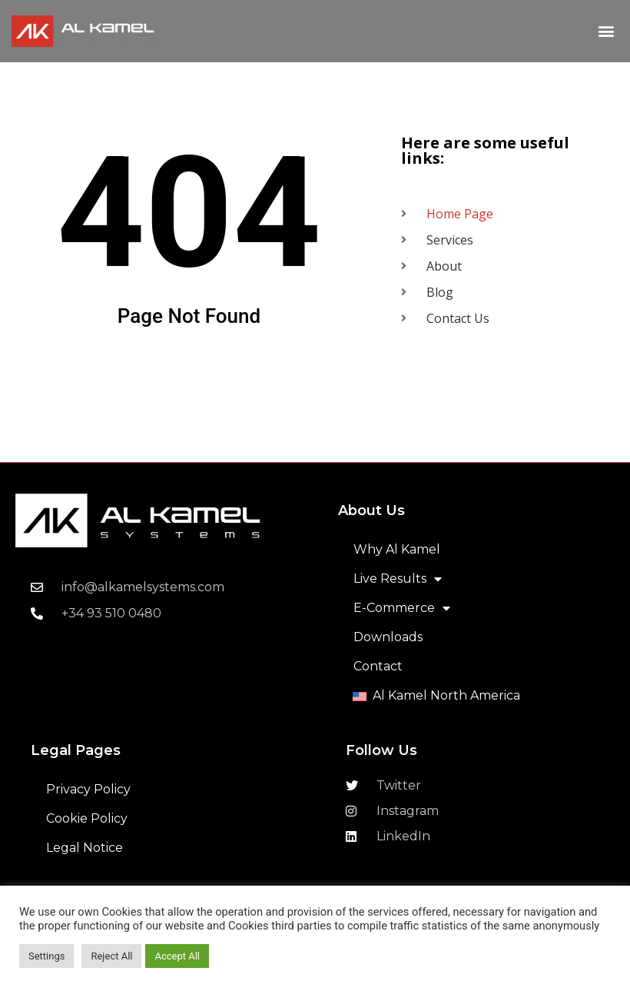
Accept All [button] (177, 956)
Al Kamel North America (446, 695)
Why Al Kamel (396, 549)
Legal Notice (84, 847)
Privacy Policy (88, 789)
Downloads (388, 637)
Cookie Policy (87, 818)
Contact (378, 666)
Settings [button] (46, 956)
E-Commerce (401, 608)
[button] (605, 31)
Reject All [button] (111, 956)
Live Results (397, 579)
